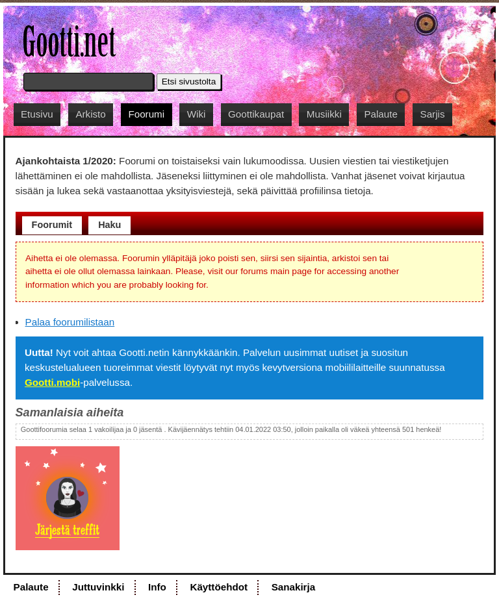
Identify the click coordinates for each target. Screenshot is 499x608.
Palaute (381, 114)
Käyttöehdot (219, 586)
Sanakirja (294, 586)
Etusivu (37, 114)
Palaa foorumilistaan (70, 321)
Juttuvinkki (98, 586)
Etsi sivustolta (189, 81)
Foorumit (52, 225)
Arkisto (90, 114)
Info (157, 586)
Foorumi (146, 114)
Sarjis (432, 114)
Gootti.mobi (52, 382)
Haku (109, 225)
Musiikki (324, 114)
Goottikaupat (256, 114)
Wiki (196, 114)
